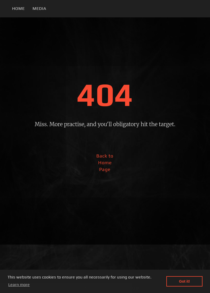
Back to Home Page (104, 162)
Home (18, 8)
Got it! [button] (184, 281)
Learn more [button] (19, 284)
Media (39, 8)
